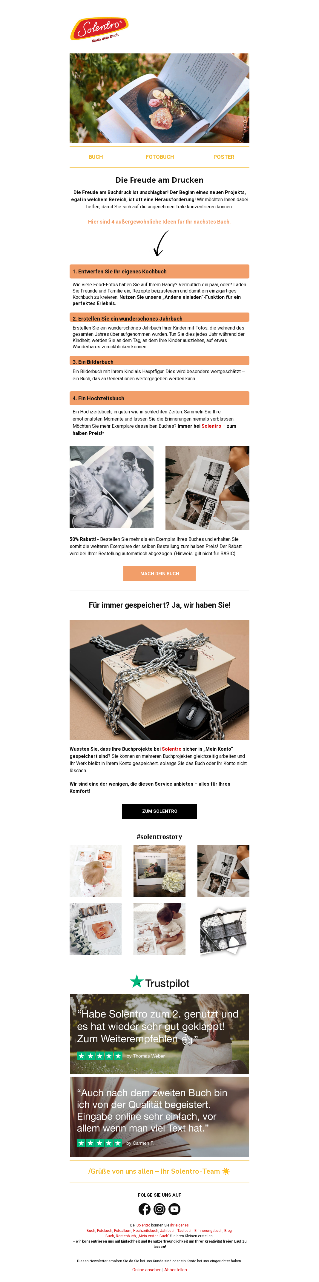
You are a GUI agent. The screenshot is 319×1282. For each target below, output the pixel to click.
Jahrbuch (168, 1231)
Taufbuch (185, 1231)
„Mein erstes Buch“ (153, 1236)
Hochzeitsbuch (145, 1231)
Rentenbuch (126, 1236)
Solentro (211, 426)
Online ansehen (147, 1269)
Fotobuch (104, 1231)
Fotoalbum (122, 1231)
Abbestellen (175, 1269)
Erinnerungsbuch (208, 1231)
